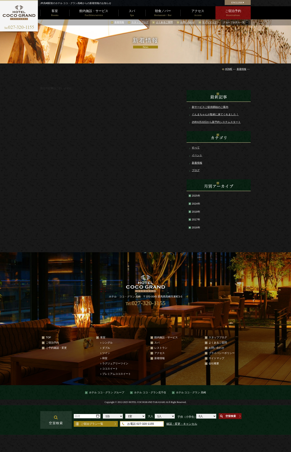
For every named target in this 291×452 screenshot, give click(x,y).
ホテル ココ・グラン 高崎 (191, 392)
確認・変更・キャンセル (181, 423)
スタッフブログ (139, 22)
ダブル (106, 347)
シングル (107, 342)
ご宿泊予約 (52, 342)
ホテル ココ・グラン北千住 (150, 392)
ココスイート (110, 368)
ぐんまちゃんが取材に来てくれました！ (215, 114)
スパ (157, 342)
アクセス (159, 353)
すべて (196, 147)
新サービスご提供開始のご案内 (210, 106)
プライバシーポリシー (222, 353)
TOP (48, 337)
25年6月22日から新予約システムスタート (216, 122)
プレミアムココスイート (116, 373)
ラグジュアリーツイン (115, 363)
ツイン (106, 353)
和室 (104, 358)
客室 (102, 337)
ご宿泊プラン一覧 (92, 423)
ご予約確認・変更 (56, 347)
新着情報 (119, 22)
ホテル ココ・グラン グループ (106, 392)
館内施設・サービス (166, 337)
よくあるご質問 (164, 22)
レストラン (160, 347)
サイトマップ (209, 22)
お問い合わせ (187, 22)
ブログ (196, 170)
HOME (228, 69)
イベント (197, 155)
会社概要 (214, 363)
